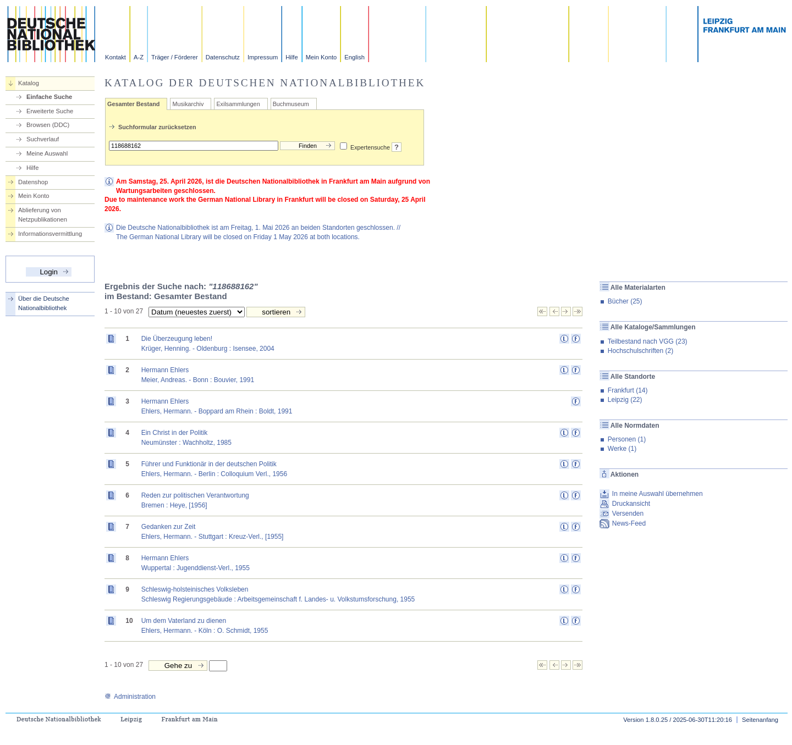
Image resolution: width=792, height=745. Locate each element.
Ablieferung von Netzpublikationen (42, 215)
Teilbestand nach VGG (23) (648, 341)
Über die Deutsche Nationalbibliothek (43, 303)
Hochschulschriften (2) (640, 351)
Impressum (263, 57)
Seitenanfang (760, 719)
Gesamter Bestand (133, 104)
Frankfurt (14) (628, 390)
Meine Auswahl (47, 153)
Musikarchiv (188, 104)
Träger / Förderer (174, 57)
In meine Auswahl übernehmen (657, 494)
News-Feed (629, 523)
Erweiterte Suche (49, 111)
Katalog (28, 83)
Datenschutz (223, 57)
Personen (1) (627, 439)
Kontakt (115, 57)
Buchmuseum (291, 104)
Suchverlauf (42, 139)
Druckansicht (631, 503)
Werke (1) (622, 448)
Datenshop (33, 182)
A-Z (139, 57)
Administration (130, 696)
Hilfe (291, 57)
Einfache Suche (49, 96)
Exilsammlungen (238, 104)
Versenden (628, 513)
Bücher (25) (625, 301)
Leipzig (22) (625, 400)
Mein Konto (321, 57)
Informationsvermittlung (50, 233)
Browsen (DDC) (47, 125)
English (354, 57)
